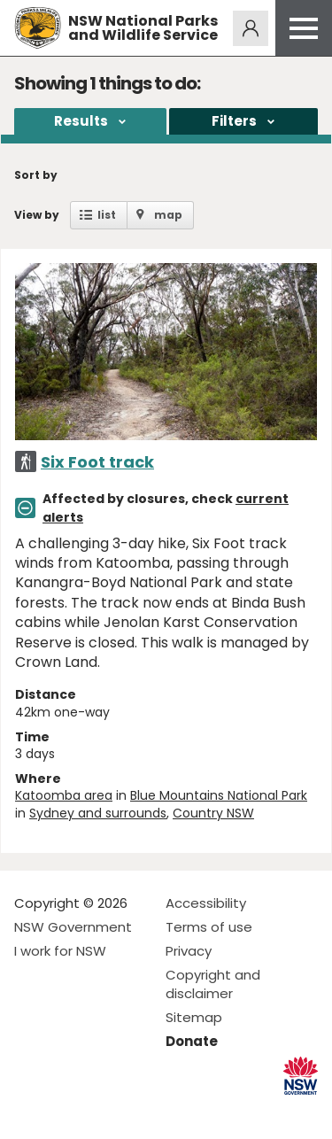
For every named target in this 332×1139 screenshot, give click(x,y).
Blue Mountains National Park (218, 795)
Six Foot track (97, 462)
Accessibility (206, 903)
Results (81, 121)
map (168, 214)
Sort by (36, 174)
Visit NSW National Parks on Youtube (106, 1111)
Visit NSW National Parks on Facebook (30, 1111)
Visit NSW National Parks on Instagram (68, 1111)
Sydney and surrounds (97, 813)
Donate (192, 1041)
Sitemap (194, 1017)
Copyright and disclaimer (213, 984)
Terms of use (209, 927)
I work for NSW (60, 950)
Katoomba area (63, 795)
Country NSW (213, 813)
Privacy (189, 950)
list (106, 214)
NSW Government (73, 927)
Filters (234, 121)
